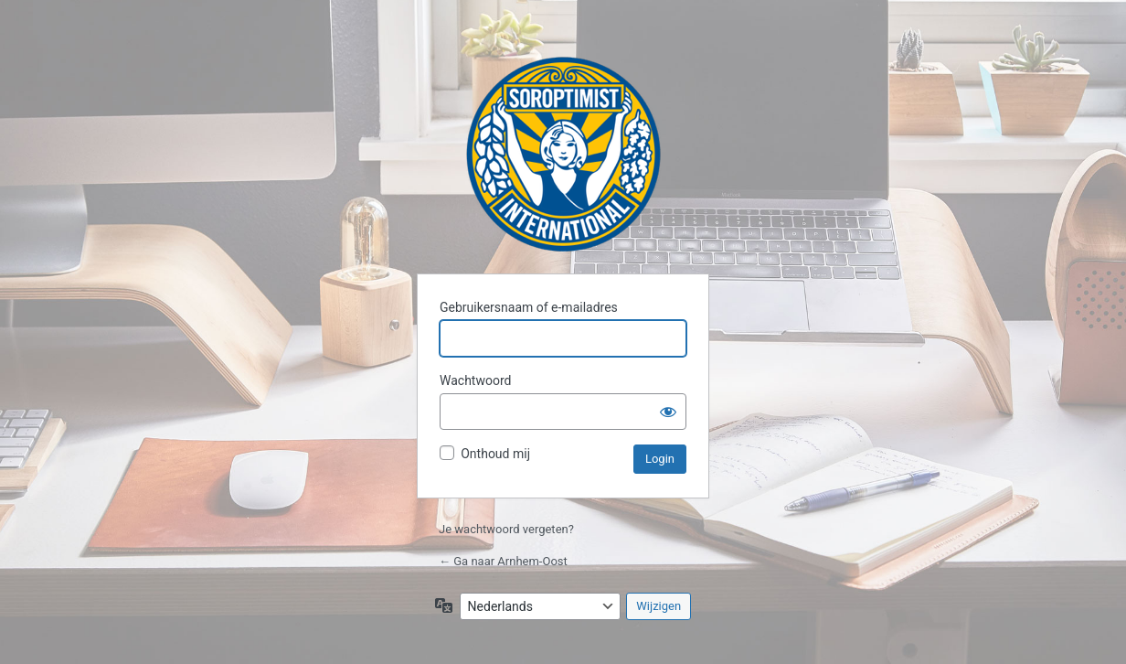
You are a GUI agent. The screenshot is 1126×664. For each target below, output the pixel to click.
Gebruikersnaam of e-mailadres (529, 307)
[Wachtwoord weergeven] (668, 411)
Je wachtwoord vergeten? (506, 529)
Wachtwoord (475, 380)
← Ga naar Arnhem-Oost (503, 561)
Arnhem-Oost (563, 154)
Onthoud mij (495, 453)
